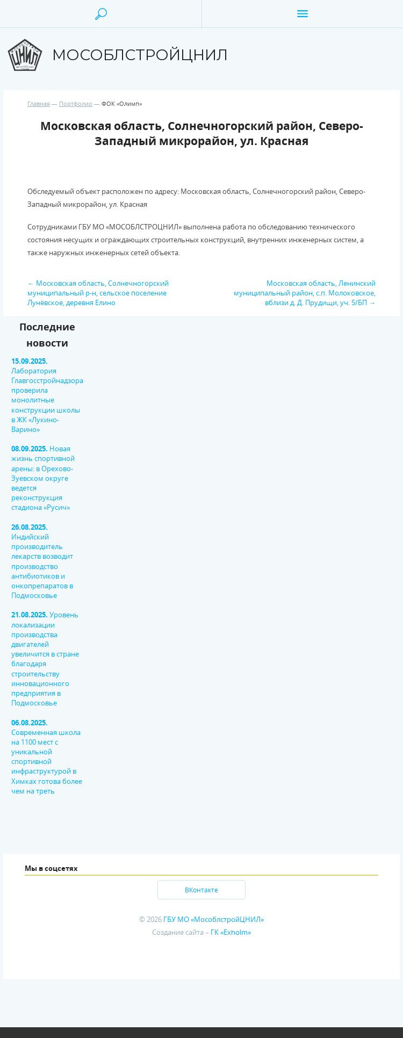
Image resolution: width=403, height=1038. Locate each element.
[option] (28, 564)
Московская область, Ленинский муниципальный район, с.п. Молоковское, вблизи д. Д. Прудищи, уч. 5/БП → (305, 292)
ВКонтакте (201, 889)
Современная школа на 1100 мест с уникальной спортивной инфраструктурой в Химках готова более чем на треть (46, 757)
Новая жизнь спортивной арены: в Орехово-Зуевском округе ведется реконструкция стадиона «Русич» (43, 478)
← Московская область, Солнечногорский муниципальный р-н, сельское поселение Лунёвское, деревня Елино (98, 292)
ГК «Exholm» (231, 932)
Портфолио (75, 103)
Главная (38, 103)
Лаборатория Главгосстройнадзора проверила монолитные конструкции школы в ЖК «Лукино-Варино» (47, 395)
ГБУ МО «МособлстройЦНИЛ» (213, 919)
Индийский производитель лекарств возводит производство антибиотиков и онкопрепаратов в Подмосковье (42, 561)
